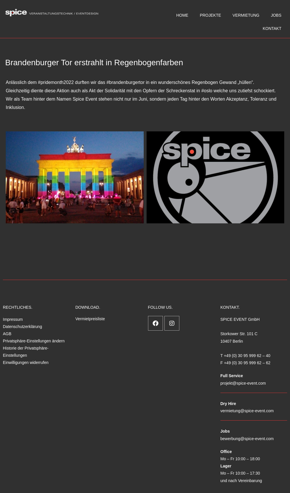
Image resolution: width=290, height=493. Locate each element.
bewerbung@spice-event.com (247, 438)
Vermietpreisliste (90, 318)
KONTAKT (272, 28)
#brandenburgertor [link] (125, 82)
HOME (182, 15)
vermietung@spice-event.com (247, 410)
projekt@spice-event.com (243, 383)
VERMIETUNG (246, 15)
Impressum (13, 319)
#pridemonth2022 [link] (56, 82)
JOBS (276, 15)
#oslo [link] (206, 90)
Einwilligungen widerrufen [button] (26, 362)
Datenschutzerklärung (22, 326)
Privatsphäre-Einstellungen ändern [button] (34, 341)
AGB (7, 333)
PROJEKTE (210, 15)
